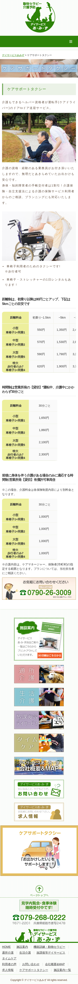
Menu (71, 41)
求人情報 (8, 970)
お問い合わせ (31, 964)
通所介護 (8, 952)
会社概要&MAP (55, 964)
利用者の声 (9, 964)
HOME (6, 946)
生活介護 (25, 952)
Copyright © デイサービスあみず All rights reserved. (39, 980)
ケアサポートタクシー (33, 970)
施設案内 (22, 946)
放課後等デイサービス (50, 952)
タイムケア (9, 958)
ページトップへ (39, 890)
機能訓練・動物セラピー (49, 946)
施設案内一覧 (62, 970)
